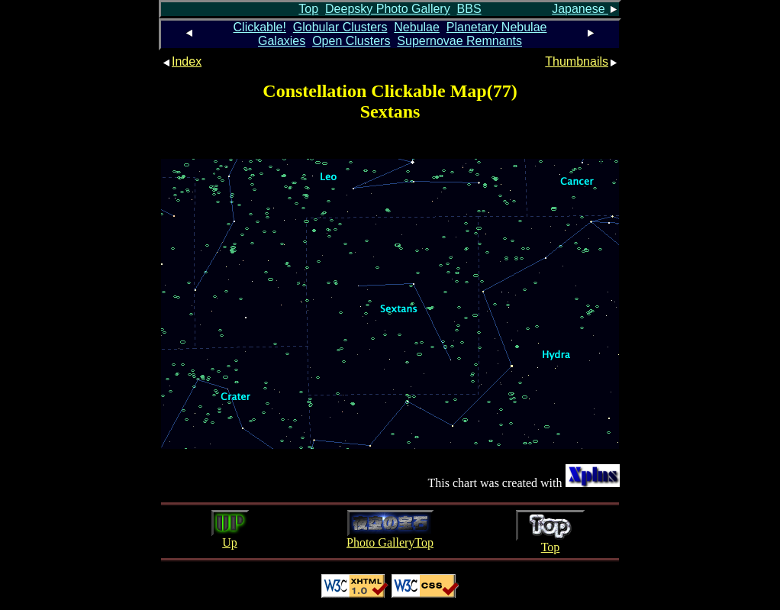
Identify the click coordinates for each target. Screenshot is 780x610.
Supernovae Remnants (459, 40)
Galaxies (281, 40)
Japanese (585, 8)
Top (308, 8)
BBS (469, 8)
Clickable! (260, 27)
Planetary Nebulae (496, 27)
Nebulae (417, 27)
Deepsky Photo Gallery (387, 8)
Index (181, 61)
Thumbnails (582, 61)
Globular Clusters (340, 27)
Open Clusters (351, 40)
